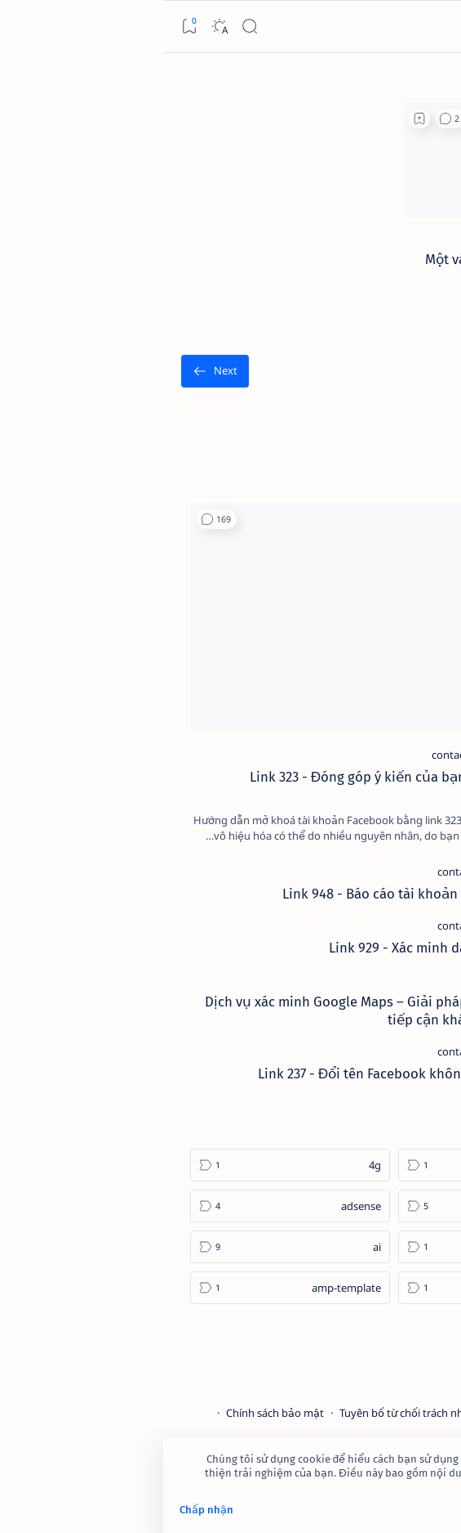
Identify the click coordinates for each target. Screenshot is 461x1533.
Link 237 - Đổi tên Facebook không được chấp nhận (252, 1073)
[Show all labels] (396, 1326)
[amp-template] (127, 1287)
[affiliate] (335, 1246)
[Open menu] (435, 26)
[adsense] (127, 1206)
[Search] (86, 26)
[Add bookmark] (256, 118)
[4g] (127, 1165)
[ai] (127, 1246)
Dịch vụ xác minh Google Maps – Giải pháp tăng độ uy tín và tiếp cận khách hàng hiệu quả (226, 1010)
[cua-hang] (339, 979)
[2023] (335, 1165)
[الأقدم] (52, 371)
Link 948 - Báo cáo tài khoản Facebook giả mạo (264, 893)
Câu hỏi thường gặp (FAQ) (371, 1427)
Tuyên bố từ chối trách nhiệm (247, 1412)
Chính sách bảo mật (112, 1412)
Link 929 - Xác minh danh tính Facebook (288, 947)
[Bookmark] (25, 26)
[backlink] (423, 237)
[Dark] (56, 26)
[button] (287, 118)
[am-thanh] (335, 1287)
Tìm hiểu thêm (409, 1487)
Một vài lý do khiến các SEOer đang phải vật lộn (352, 268)
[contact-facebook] (310, 754)
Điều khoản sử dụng (384, 1412)
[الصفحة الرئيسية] (406, 78)
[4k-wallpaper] (335, 1206)
